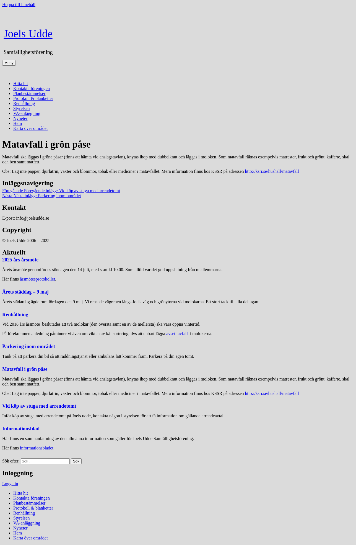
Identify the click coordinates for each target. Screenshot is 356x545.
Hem (17, 123)
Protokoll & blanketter (33, 98)
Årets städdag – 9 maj (25, 292)
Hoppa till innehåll (18, 4)
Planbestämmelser (29, 93)
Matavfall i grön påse (25, 369)
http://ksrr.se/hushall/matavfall (272, 171)
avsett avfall (177, 333)
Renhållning (24, 103)
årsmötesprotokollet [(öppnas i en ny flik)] (37, 279)
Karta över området (30, 128)
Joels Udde (28, 33)
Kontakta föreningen (31, 88)
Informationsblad (21, 428)
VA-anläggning (26, 113)
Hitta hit (20, 83)
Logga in (10, 483)
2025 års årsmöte (20, 260)
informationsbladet (36, 448)
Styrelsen (21, 108)
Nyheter (20, 118)
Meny (9, 63)
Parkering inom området (28, 346)
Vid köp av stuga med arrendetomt (39, 406)
